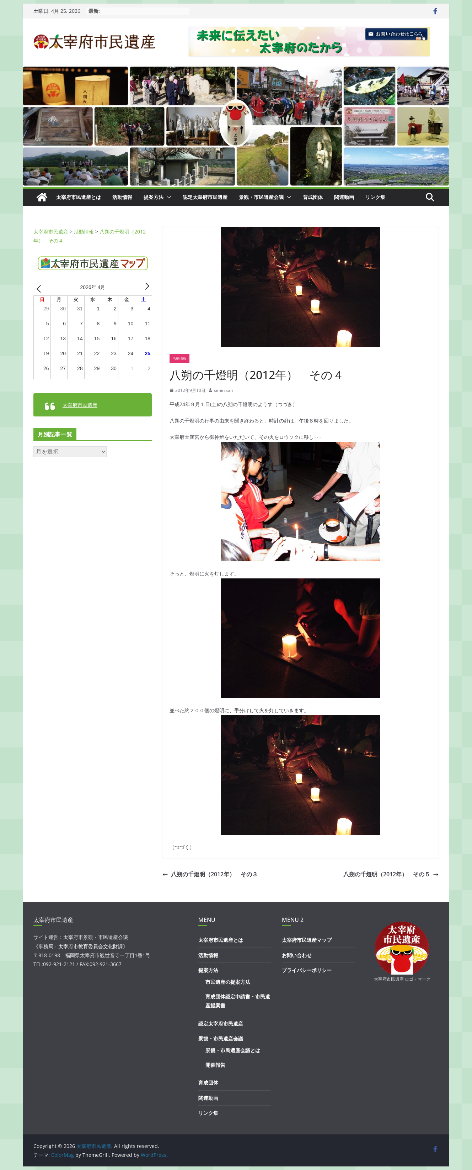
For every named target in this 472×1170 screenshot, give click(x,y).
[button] (167, 197)
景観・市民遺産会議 (261, 197)
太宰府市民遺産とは (78, 197)
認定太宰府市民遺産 (205, 197)
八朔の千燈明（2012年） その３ (210, 874)
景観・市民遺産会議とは (232, 1050)
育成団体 (313, 197)
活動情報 (122, 197)
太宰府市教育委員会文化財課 (90, 946)
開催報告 (215, 1064)
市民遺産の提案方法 (227, 982)
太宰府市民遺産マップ (307, 939)
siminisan (223, 390)
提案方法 (153, 197)
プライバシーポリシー (307, 970)
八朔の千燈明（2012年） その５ (391, 874)
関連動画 (344, 197)
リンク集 (375, 197)
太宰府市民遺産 (80, 405)
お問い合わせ (297, 955)
